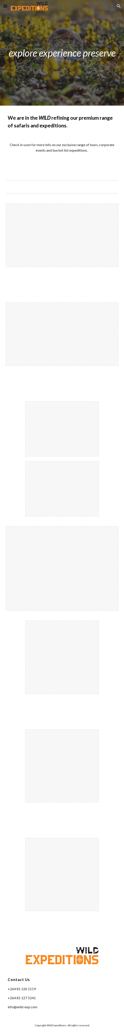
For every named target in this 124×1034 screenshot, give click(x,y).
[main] (62, 53)
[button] (5, 6)
